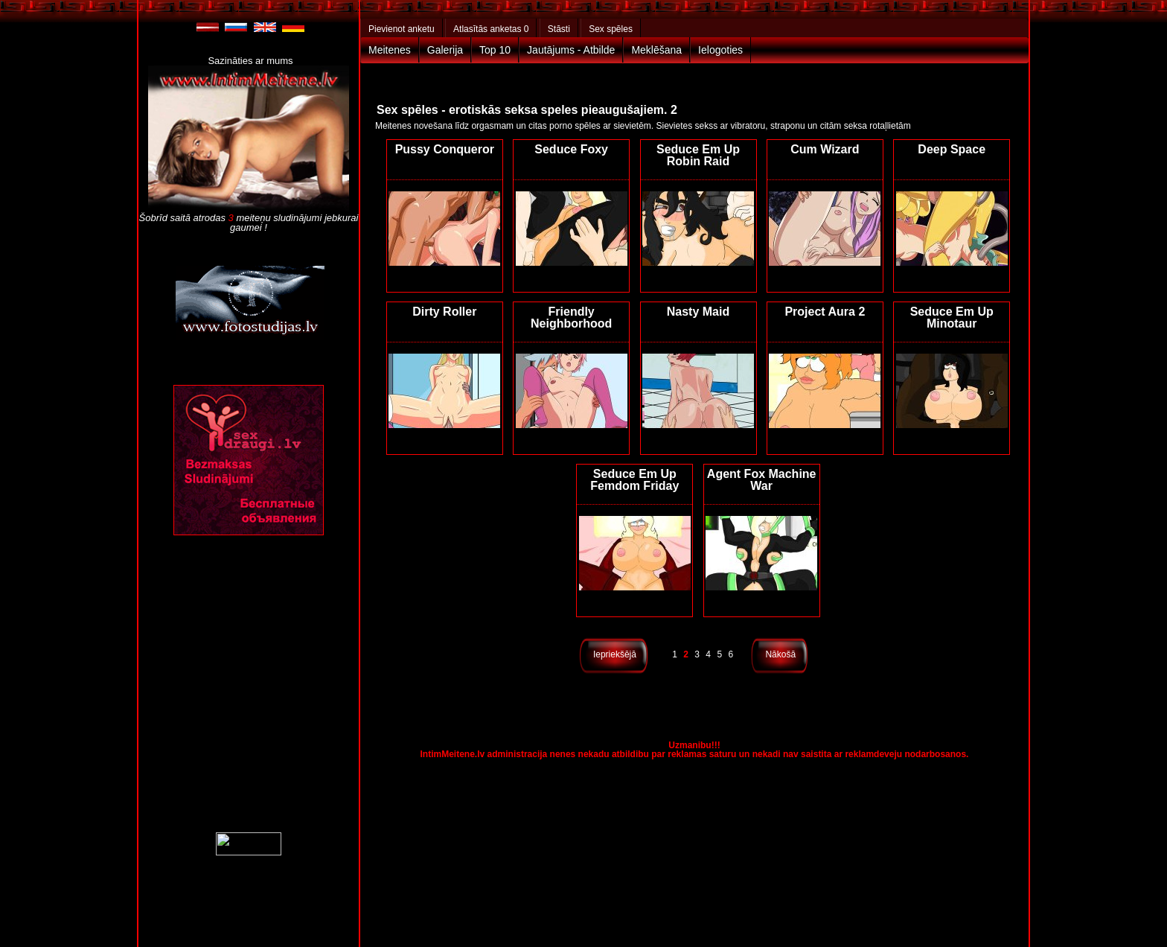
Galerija (445, 50)
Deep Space (951, 149)
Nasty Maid (698, 311)
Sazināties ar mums (250, 60)
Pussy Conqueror (444, 149)
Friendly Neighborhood (571, 317)
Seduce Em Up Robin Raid (698, 155)
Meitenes (389, 50)
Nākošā (780, 654)
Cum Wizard (824, 149)
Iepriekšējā (614, 654)
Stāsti (559, 29)
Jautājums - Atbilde (571, 50)
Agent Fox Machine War (761, 480)
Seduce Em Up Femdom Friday (634, 480)
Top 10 (495, 50)
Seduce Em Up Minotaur (952, 317)
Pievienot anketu (401, 29)
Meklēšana (656, 50)
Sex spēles (611, 29)
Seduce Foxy (571, 149)
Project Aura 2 (824, 311)
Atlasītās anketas (490, 29)
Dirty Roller (444, 311)
